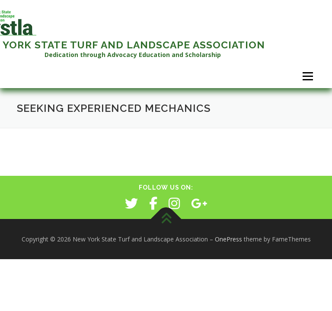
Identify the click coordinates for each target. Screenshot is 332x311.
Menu (307, 76)
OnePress (228, 239)
